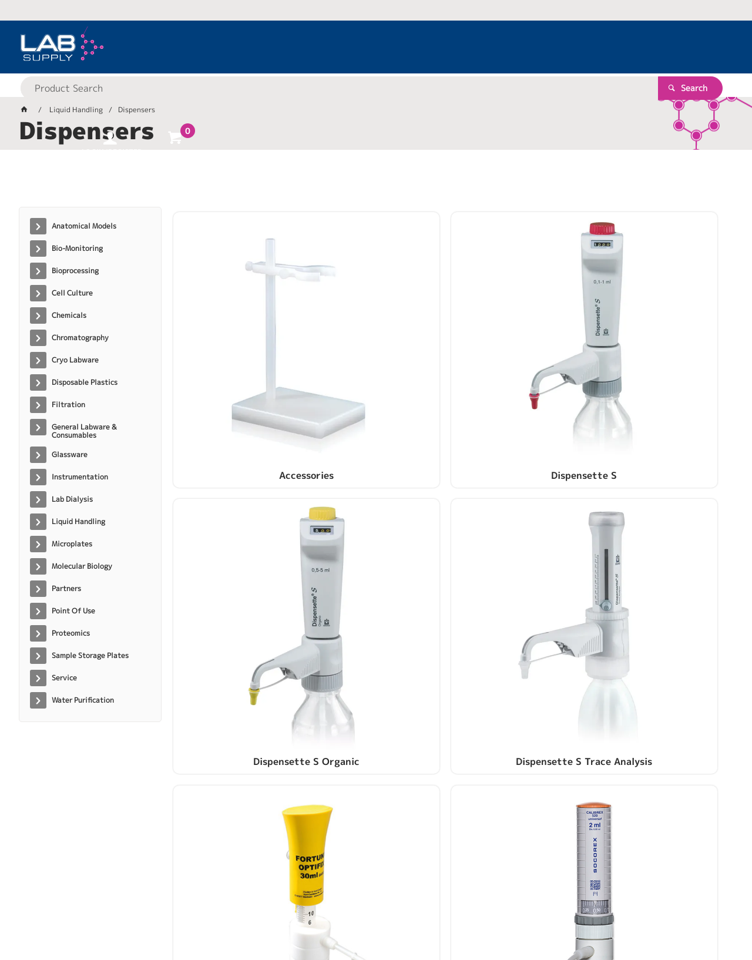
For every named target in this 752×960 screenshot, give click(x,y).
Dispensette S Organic (521, 362)
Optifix (238, 551)
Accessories (238, 362)
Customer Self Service (158, 914)
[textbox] (355, 47)
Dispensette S (379, 362)
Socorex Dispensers (379, 551)
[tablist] (376, 182)
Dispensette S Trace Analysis (662, 368)
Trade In (520, 551)
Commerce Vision (245, 914)
